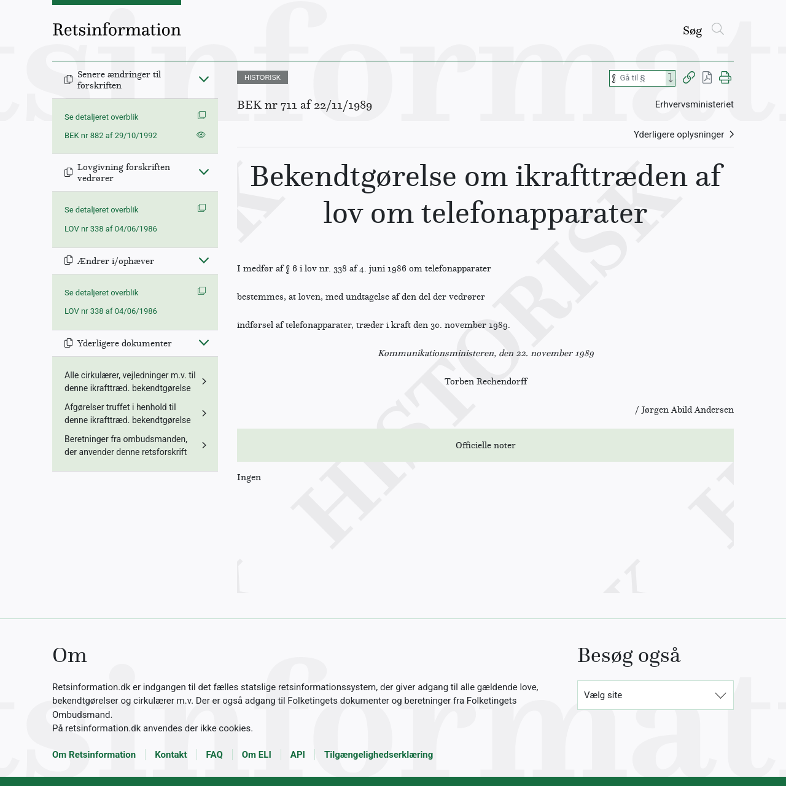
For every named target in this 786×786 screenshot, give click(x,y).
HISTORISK (262, 77)
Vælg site (603, 695)
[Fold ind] (204, 78)
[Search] (670, 78)
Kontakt (171, 754)
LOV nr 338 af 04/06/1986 (110, 228)
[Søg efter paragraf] (642, 78)
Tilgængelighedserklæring (378, 754)
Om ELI (256, 754)
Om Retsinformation (94, 754)
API (297, 754)
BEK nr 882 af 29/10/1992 (110, 135)
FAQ (214, 754)
